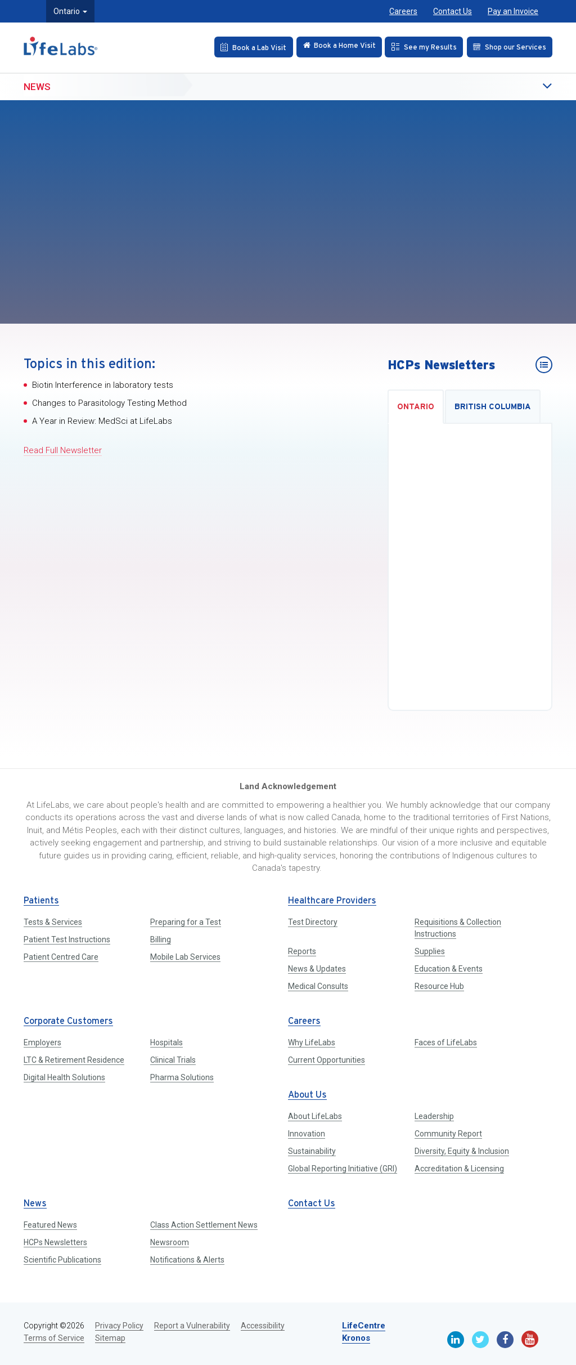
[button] (524, 85)
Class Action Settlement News (204, 1224)
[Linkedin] (455, 1339)
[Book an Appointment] (243, 47)
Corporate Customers (68, 1021)
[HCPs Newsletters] (544, 364)
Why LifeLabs (311, 1042)
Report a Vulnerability (192, 1325)
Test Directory (313, 922)
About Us (307, 1095)
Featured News (50, 1224)
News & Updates (317, 968)
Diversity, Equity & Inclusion (462, 1151)
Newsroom (169, 1242)
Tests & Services (53, 922)
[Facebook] (505, 1339)
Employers (42, 1042)
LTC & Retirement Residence (74, 1059)
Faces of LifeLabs (446, 1042)
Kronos (356, 1338)
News (37, 85)
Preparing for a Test (185, 922)
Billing (160, 939)
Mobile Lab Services (185, 956)
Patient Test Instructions (67, 939)
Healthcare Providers (332, 901)
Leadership (434, 1116)
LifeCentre (363, 1326)
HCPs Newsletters (55, 1242)
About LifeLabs (315, 1116)
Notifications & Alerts (187, 1259)
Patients (41, 901)
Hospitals (166, 1042)
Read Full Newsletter (63, 450)
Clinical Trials (173, 1059)
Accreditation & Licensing (459, 1168)
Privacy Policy (119, 1325)
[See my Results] (420, 47)
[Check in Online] (331, 47)
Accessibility (263, 1325)
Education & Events (449, 968)
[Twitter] (480, 1339)
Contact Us (452, 11)
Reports (302, 951)
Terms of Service (54, 1337)
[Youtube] (529, 1339)
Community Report (448, 1133)
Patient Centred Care (61, 956)
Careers (403, 11)
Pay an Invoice (513, 11)
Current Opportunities (326, 1059)
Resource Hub (439, 986)
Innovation (306, 1133)
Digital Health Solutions (64, 1077)
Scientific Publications (62, 1259)
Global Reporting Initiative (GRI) (342, 1168)
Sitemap (110, 1337)
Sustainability (312, 1151)
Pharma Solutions (182, 1077)
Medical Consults (318, 986)
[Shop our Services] (508, 47)
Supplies (430, 951)
